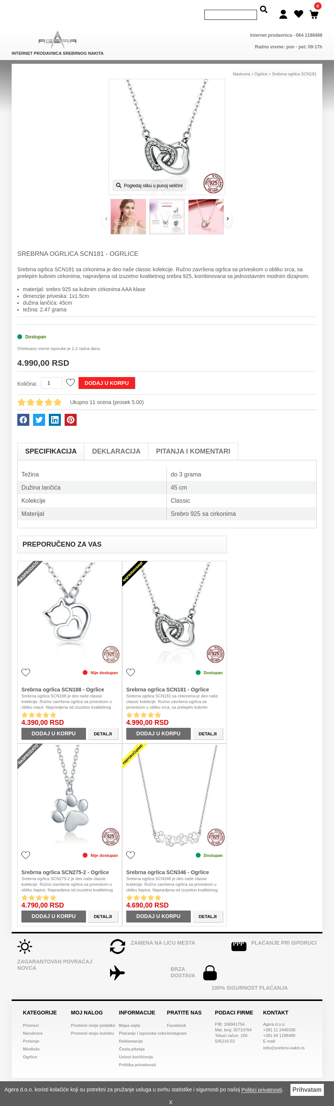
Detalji (102, 723)
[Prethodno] (106, 208)
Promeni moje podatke (93, 1015)
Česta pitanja (132, 1039)
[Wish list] (298, 9)
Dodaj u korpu (106, 373)
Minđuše (31, 1039)
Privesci (31, 1015)
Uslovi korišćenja (136, 1046)
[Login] (283, 9)
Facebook (176, 1015)
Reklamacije (131, 1031)
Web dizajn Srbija (198, 1080)
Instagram (177, 1023)
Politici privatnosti (261, 1090)
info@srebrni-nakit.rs (284, 1037)
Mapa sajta (129, 1015)
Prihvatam (307, 1089)
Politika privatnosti (137, 1054)
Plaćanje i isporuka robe (143, 1023)
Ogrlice (30, 1046)
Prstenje (31, 1031)
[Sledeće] (227, 208)
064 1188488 (309, 25)
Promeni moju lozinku (92, 1023)
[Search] (230, 10)
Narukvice (33, 1023)
